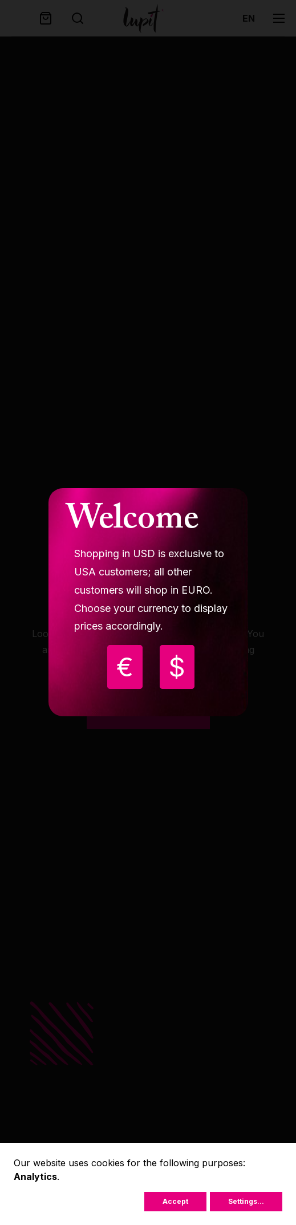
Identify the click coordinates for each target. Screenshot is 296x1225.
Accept (175, 1201)
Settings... (246, 1201)
